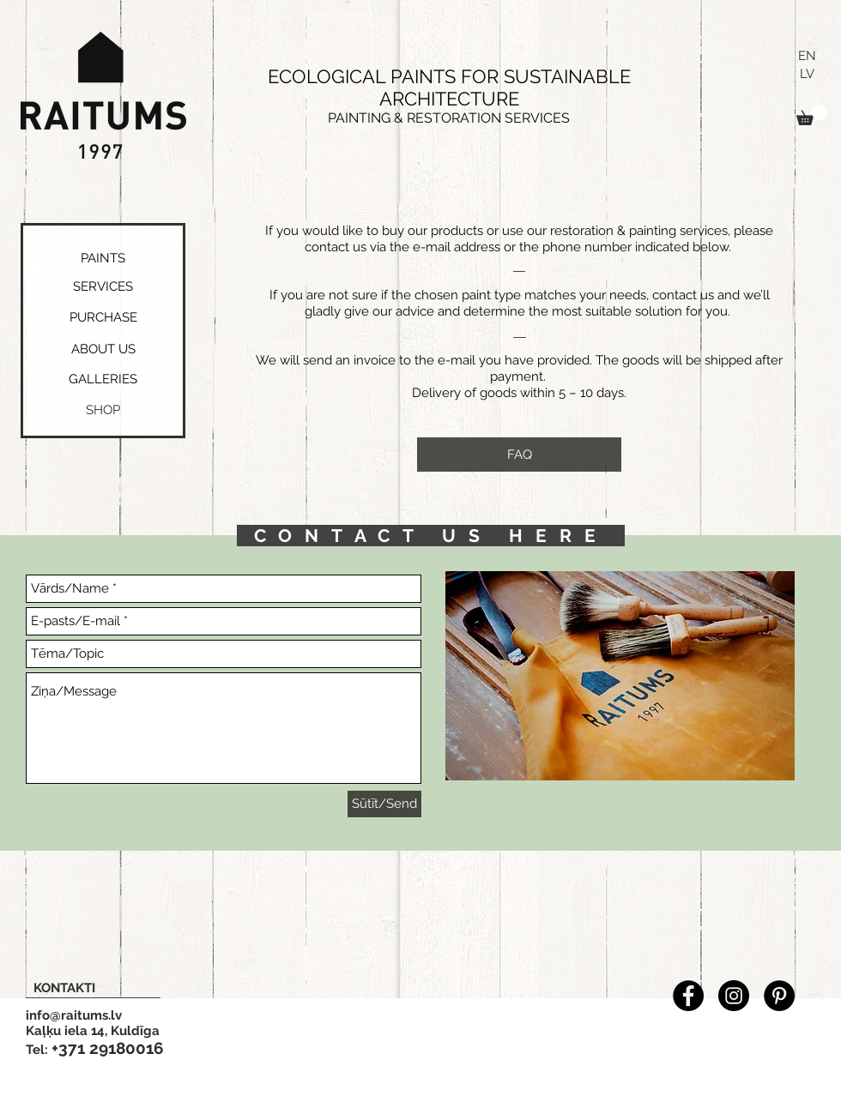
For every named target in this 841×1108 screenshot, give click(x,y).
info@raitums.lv (74, 1015)
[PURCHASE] (103, 317)
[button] (811, 115)
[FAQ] (519, 454)
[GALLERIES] (102, 379)
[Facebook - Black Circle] (688, 995)
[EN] (806, 56)
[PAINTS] (103, 258)
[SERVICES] (103, 287)
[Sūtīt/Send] (384, 804)
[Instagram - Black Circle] (733, 995)
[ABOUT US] (103, 349)
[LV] (806, 74)
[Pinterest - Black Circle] (779, 995)
